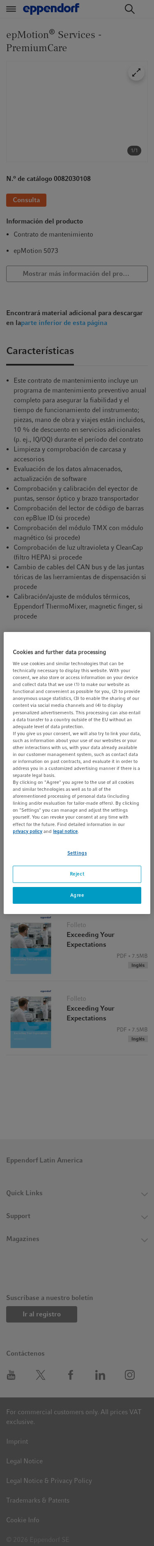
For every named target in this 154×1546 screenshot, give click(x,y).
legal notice (65, 831)
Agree (77, 895)
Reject (77, 874)
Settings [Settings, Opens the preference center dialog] (77, 853)
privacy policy (27, 831)
